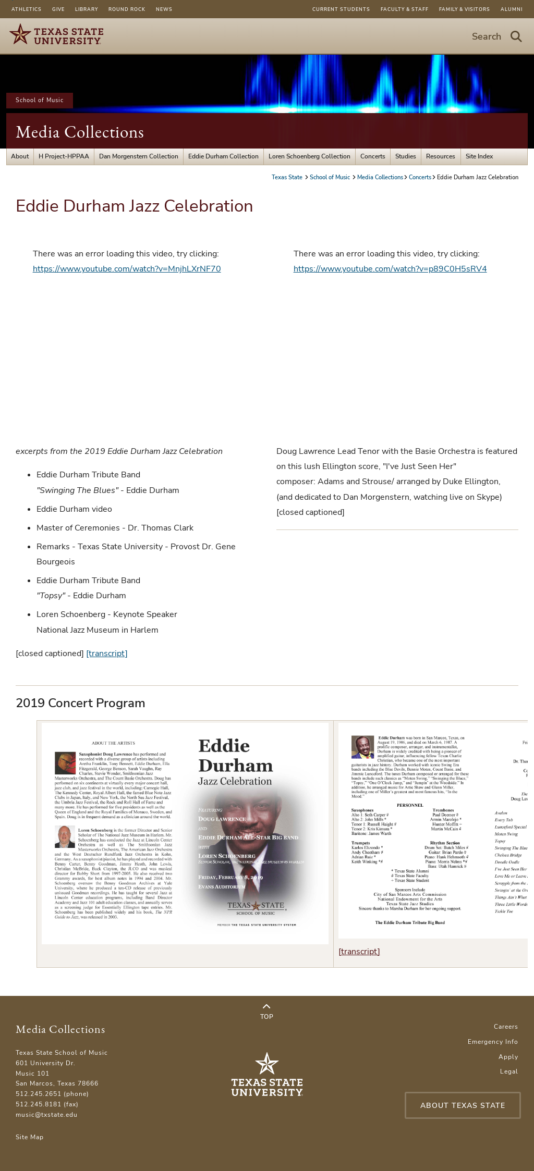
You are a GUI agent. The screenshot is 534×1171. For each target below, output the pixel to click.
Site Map (30, 1137)
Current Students (341, 9)
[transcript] (107, 653)
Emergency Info (493, 1042)
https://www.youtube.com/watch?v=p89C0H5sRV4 (390, 269)
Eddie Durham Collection (223, 156)
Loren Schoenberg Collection (309, 156)
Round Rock (126, 9)
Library (86, 9)
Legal (509, 1071)
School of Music (40, 100)
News (164, 9)
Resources (440, 156)
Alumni (512, 9)
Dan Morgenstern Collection (138, 156)
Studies (405, 156)
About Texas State (462, 1106)
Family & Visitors (464, 9)
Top (267, 1012)
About (20, 156)
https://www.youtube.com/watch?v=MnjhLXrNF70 (127, 269)
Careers (506, 1026)
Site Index (479, 156)
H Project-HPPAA (64, 156)
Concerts (372, 156)
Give (58, 9)
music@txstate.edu (47, 1115)
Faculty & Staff (405, 9)
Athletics (26, 9)
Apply (508, 1057)
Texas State (288, 177)
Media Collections (80, 131)
